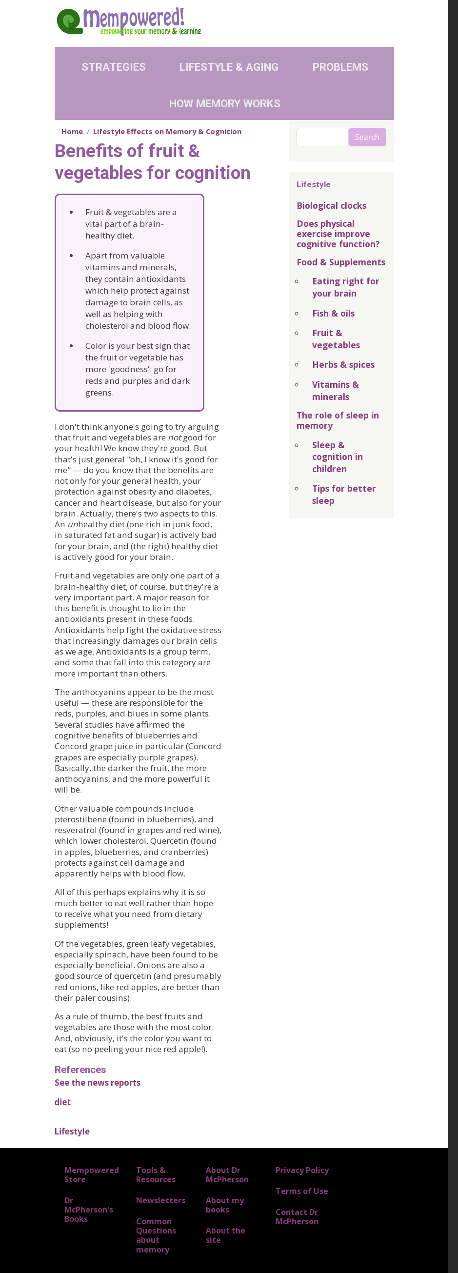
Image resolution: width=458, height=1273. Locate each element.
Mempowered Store (91, 1175)
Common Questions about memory (156, 1235)
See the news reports (97, 1082)
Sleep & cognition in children (337, 457)
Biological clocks (331, 205)
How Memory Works (224, 103)
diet (63, 1102)
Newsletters (160, 1200)
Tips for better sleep (344, 494)
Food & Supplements (341, 262)
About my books (225, 1205)
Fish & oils (333, 313)
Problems (340, 66)
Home (72, 131)
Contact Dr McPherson (297, 1217)
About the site (225, 1235)
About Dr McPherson (227, 1175)
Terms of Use (302, 1191)
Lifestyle (72, 1131)
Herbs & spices (343, 364)
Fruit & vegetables (336, 339)
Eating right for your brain (345, 287)
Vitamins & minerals (335, 390)
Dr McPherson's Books (88, 1209)
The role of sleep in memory (338, 420)
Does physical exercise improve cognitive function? (338, 234)
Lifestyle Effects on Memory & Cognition (167, 131)
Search (367, 137)
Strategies (113, 66)
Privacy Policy (302, 1170)
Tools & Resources (156, 1175)
